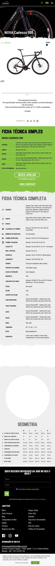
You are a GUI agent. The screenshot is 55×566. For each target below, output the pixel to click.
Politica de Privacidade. (40, 499)
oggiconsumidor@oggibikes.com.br (14, 546)
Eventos (5, 526)
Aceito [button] (35, 563)
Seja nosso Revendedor (36, 520)
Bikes (4, 510)
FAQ (29, 523)
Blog (3, 516)
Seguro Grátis (33, 510)
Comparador (7, 42)
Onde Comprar (7, 513)
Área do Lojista (33, 526)
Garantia (31, 516)
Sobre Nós (32, 513)
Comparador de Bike (9, 520)
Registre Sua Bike (8, 529)
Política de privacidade (21, 563)
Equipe (4, 523)
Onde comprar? (27, 184)
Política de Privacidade (36, 529)
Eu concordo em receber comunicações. (28, 489)
